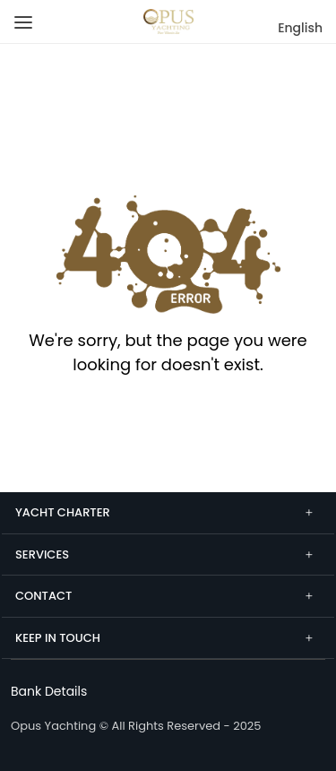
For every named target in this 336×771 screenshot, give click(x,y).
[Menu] (20, 15)
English (300, 28)
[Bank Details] (49, 691)
